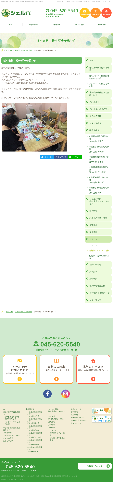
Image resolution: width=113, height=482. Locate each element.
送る (73, 156)
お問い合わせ (95, 264)
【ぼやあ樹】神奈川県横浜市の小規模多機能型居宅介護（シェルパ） (52, 476)
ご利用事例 (94, 102)
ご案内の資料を (56, 368)
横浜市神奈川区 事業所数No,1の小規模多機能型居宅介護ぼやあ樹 (22, 1)
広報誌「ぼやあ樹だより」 (99, 257)
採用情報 (93, 232)
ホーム (92, 60)
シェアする (60, 156)
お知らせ (93, 239)
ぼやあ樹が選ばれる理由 (99, 68)
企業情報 (93, 225)
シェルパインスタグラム (65, 394)
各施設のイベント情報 (99, 250)
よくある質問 (95, 116)
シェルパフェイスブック (47, 394)
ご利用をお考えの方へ (99, 109)
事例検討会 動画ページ (99, 293)
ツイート (46, 156)
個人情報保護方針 (97, 286)
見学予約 (93, 279)
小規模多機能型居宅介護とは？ (99, 93)
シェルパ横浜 (100, 201)
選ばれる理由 (34, 24)
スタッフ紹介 (95, 123)
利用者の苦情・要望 (98, 218)
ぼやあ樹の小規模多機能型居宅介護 (99, 77)
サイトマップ (95, 300)
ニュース (93, 245)
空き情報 (93, 211)
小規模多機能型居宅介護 (100, 139)
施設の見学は (93, 368)
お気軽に (20, 370)
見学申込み (106, 13)
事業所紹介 (94, 130)
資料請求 (93, 271)
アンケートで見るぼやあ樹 (99, 85)
